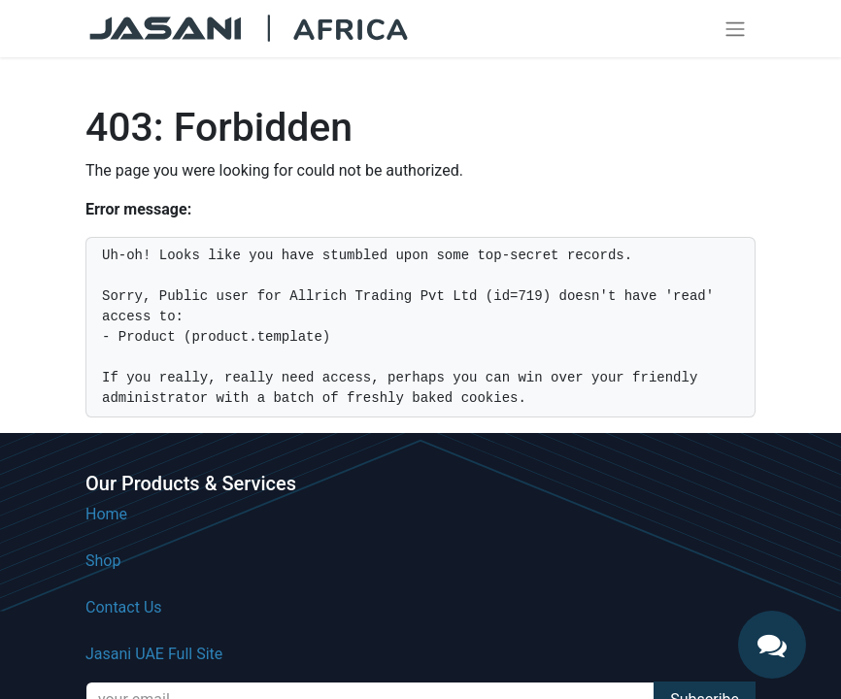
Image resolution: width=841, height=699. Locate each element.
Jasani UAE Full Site (153, 654)
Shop (102, 560)
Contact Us (123, 607)
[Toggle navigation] (735, 29)
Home (106, 514)
